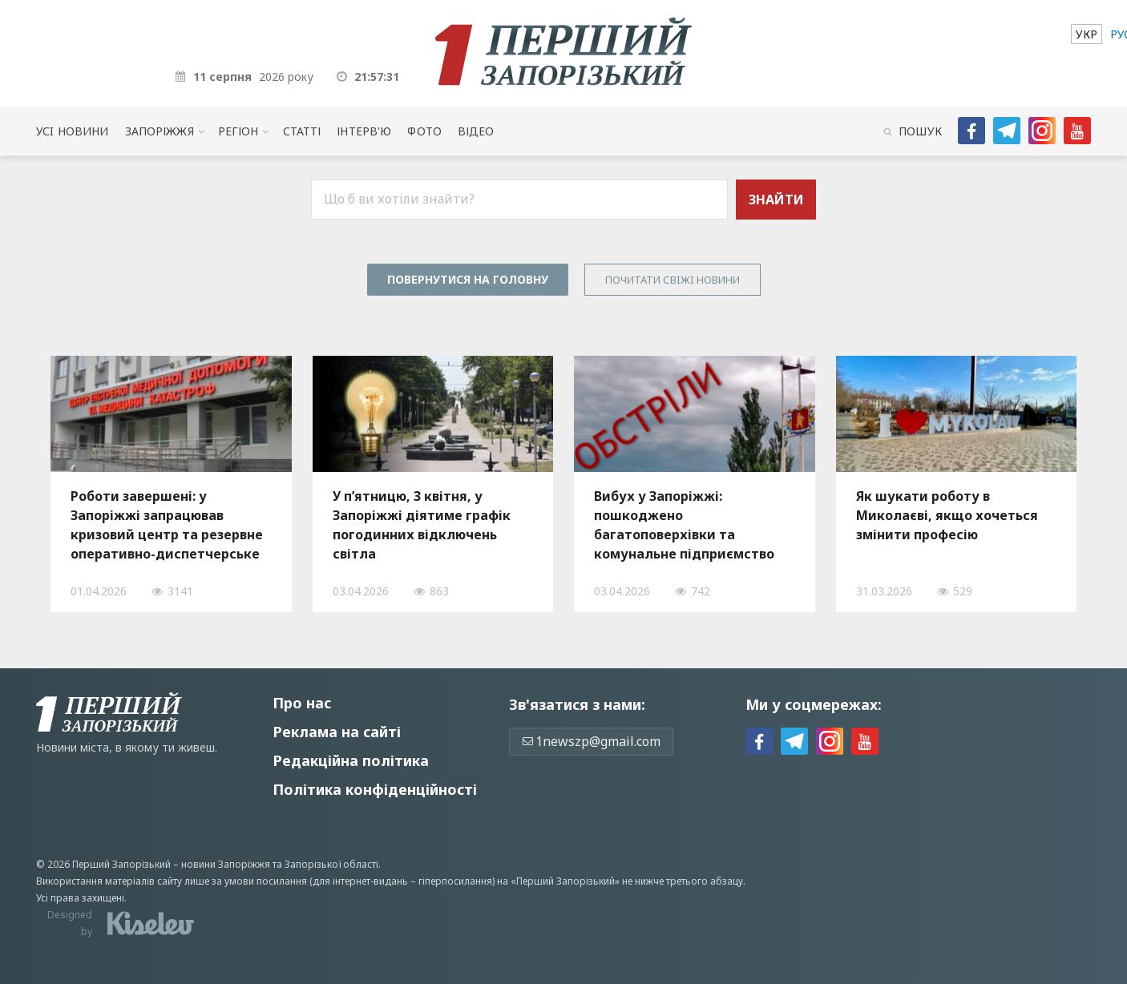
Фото (424, 131)
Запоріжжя (159, 131)
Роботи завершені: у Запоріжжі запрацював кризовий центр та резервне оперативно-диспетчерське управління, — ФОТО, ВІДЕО (167, 525)
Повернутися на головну (467, 279)
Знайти (776, 199)
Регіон (238, 131)
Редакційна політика (351, 760)
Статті (302, 131)
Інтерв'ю (364, 131)
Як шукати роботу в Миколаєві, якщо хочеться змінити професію (947, 515)
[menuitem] (1086, 34)
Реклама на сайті (337, 731)
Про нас (302, 702)
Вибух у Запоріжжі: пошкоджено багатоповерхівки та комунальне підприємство (684, 525)
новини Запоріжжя (225, 864)
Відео (476, 131)
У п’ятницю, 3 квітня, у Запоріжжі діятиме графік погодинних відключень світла (422, 525)
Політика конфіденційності (375, 789)
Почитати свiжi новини (672, 279)
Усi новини (72, 131)
